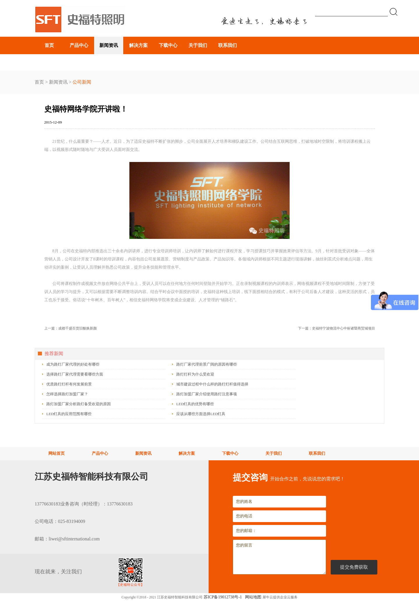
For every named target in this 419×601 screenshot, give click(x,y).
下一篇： (336, 328)
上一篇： (70, 328)
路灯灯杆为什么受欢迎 (195, 374)
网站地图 (252, 597)
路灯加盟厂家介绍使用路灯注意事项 (206, 394)
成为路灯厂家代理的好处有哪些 (72, 364)
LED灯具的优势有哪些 (195, 404)
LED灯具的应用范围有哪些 (68, 414)
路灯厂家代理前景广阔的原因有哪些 (206, 364)
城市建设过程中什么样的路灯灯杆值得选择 (212, 384)
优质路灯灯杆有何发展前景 (69, 384)
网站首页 (56, 453)
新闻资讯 (58, 82)
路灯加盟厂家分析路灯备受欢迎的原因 (78, 404)
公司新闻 (82, 82)
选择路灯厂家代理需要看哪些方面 (74, 374)
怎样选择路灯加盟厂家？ (67, 394)
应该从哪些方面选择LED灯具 (200, 414)
